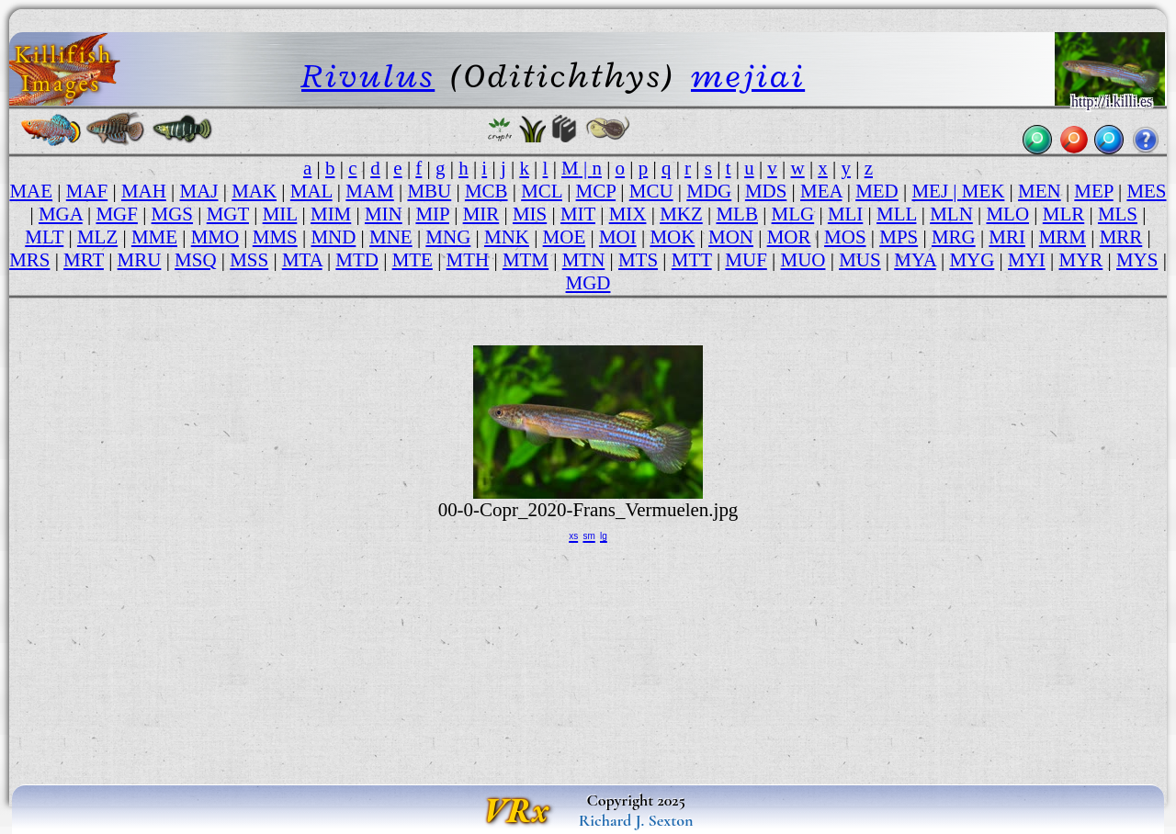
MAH (143, 191)
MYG (971, 260)
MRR (1121, 237)
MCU (651, 191)
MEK (983, 191)
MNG (447, 237)
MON (730, 237)
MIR (481, 214)
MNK (506, 237)
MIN (383, 214)
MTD (357, 260)
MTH (468, 260)
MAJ (199, 191)
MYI (1027, 260)
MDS (765, 191)
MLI (845, 214)
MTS (638, 260)
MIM (331, 214)
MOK (672, 237)
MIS (530, 214)
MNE (391, 237)
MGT (228, 214)
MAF (86, 191)
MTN (583, 260)
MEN (1039, 191)
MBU (429, 191)
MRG (954, 237)
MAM (369, 191)
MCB (486, 191)
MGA (61, 214)
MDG (708, 191)
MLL (896, 214)
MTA (302, 260)
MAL (311, 191)
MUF (745, 260)
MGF (116, 214)
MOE (564, 237)
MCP (596, 191)
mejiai (748, 75)
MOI (618, 237)
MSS (249, 260)
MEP (1093, 191)
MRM (1062, 237)
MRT (83, 260)
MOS (844, 237)
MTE (412, 260)
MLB (736, 214)
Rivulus (368, 75)
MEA (821, 191)
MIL (280, 214)
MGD (588, 283)
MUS (859, 260)
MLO (1007, 214)
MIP (432, 214)
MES (1146, 191)
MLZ (97, 237)
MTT (692, 260)
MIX (628, 214)
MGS (172, 214)
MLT (44, 237)
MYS (1137, 260)
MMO (215, 237)
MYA (914, 260)
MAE (30, 191)
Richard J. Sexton (636, 820)
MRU (140, 260)
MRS (29, 260)
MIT (577, 214)
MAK (254, 191)
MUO (803, 260)
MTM (525, 260)
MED (877, 191)
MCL (541, 191)
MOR (789, 237)
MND (333, 237)
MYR (1081, 260)
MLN (951, 214)
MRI (1007, 237)
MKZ (681, 214)
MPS (898, 237)
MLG (793, 214)
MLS (1117, 214)
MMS (275, 237)
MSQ (195, 260)
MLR (1063, 214)
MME (154, 237)
